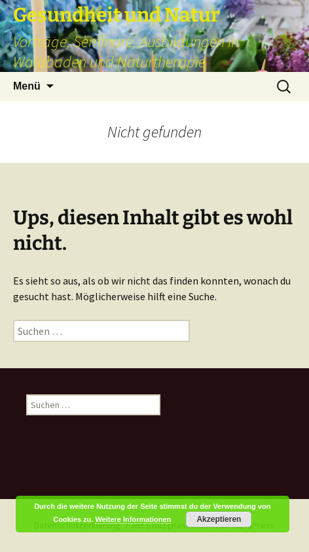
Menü (27, 86)
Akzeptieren (218, 519)
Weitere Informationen (133, 519)
